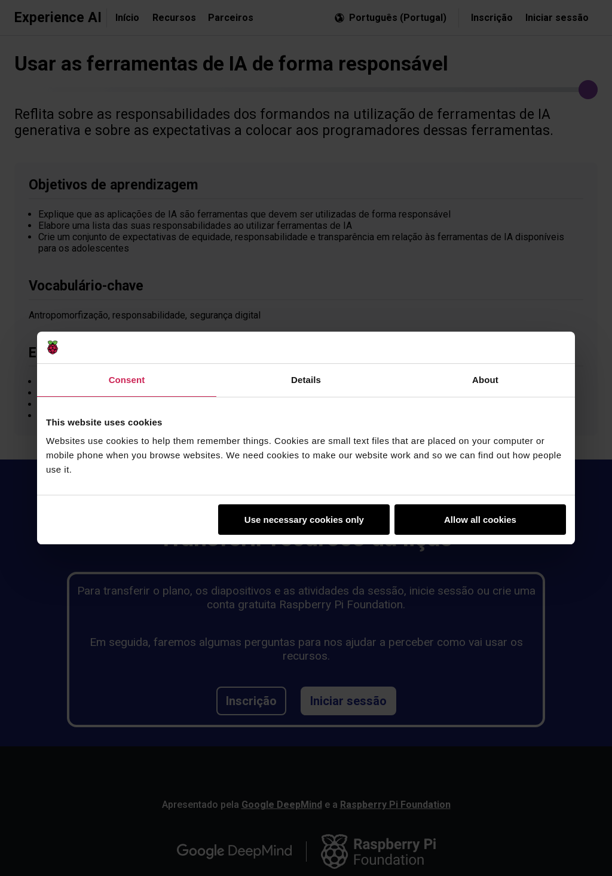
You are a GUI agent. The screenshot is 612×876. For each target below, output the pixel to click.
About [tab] (485, 380)
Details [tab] (306, 380)
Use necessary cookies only (304, 519)
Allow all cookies (480, 519)
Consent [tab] (127, 380)
